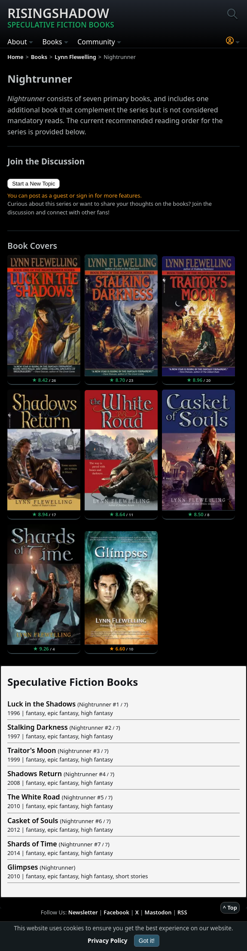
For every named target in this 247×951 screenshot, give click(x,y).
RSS (182, 912)
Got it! (147, 940)
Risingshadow (60, 17)
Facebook (116, 912)
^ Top (230, 907)
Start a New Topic (33, 183)
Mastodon (158, 912)
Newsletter (83, 912)
